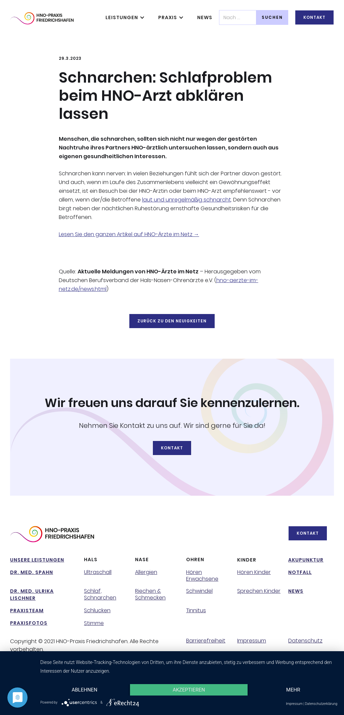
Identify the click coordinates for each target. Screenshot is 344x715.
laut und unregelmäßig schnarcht (186, 200)
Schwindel (199, 591)
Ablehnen (84, 690)
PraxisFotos (28, 623)
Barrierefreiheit (205, 640)
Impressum (251, 640)
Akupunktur (306, 559)
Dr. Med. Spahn (31, 572)
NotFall (300, 572)
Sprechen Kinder (259, 591)
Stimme (94, 623)
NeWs (295, 591)
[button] (125, 17)
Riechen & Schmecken (150, 594)
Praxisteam (27, 610)
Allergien (146, 572)
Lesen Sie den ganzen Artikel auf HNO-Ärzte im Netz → (129, 234)
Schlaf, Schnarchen (100, 594)
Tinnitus (196, 610)
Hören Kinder (254, 572)
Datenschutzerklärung (321, 704)
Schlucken (97, 610)
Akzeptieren (189, 690)
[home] (42, 18)
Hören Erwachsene (202, 575)
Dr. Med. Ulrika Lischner (32, 594)
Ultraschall (98, 572)
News (204, 17)
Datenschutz (305, 640)
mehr (293, 690)
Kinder (246, 559)
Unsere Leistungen (37, 559)
